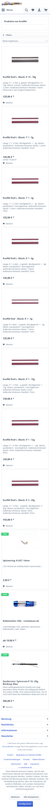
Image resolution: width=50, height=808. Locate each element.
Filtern (7, 35)
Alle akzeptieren (31, 797)
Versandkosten (8, 746)
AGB (25, 764)
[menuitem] (7, 10)
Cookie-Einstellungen (12, 759)
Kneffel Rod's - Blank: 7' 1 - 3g (18, 198)
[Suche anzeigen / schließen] (26, 10)
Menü (7, 9)
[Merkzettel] (32, 10)
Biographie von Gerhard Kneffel (28, 755)
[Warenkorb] (45, 10)
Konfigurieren (25, 804)
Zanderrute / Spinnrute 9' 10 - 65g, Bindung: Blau (21, 682)
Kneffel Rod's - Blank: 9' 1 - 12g (19, 439)
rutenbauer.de (26, 767)
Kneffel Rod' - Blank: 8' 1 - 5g (17, 318)
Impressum (34, 764)
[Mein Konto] (39, 10)
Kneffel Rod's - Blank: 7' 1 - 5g (18, 137)
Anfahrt (10, 755)
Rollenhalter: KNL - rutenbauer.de (21, 621)
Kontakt (26, 759)
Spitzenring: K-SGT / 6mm (16, 560)
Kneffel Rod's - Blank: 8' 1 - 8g (18, 258)
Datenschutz (16, 764)
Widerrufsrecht (39, 759)
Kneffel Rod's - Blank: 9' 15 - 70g (19, 77)
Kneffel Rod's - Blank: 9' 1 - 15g (19, 379)
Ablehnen (15, 797)
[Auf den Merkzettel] (8, 102)
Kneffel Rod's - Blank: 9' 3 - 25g (19, 500)
